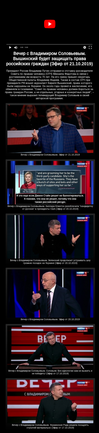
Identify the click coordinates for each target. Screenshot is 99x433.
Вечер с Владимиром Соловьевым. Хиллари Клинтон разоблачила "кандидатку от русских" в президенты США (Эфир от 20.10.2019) (50, 206)
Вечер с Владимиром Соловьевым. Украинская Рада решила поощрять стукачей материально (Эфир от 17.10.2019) (50, 425)
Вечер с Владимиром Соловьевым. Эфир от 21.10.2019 (50, 153)
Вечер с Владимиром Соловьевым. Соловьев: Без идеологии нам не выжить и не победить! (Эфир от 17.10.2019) (50, 371)
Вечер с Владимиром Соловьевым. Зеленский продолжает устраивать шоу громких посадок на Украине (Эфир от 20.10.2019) (50, 260)
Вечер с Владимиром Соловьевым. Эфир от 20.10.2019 (50, 318)
